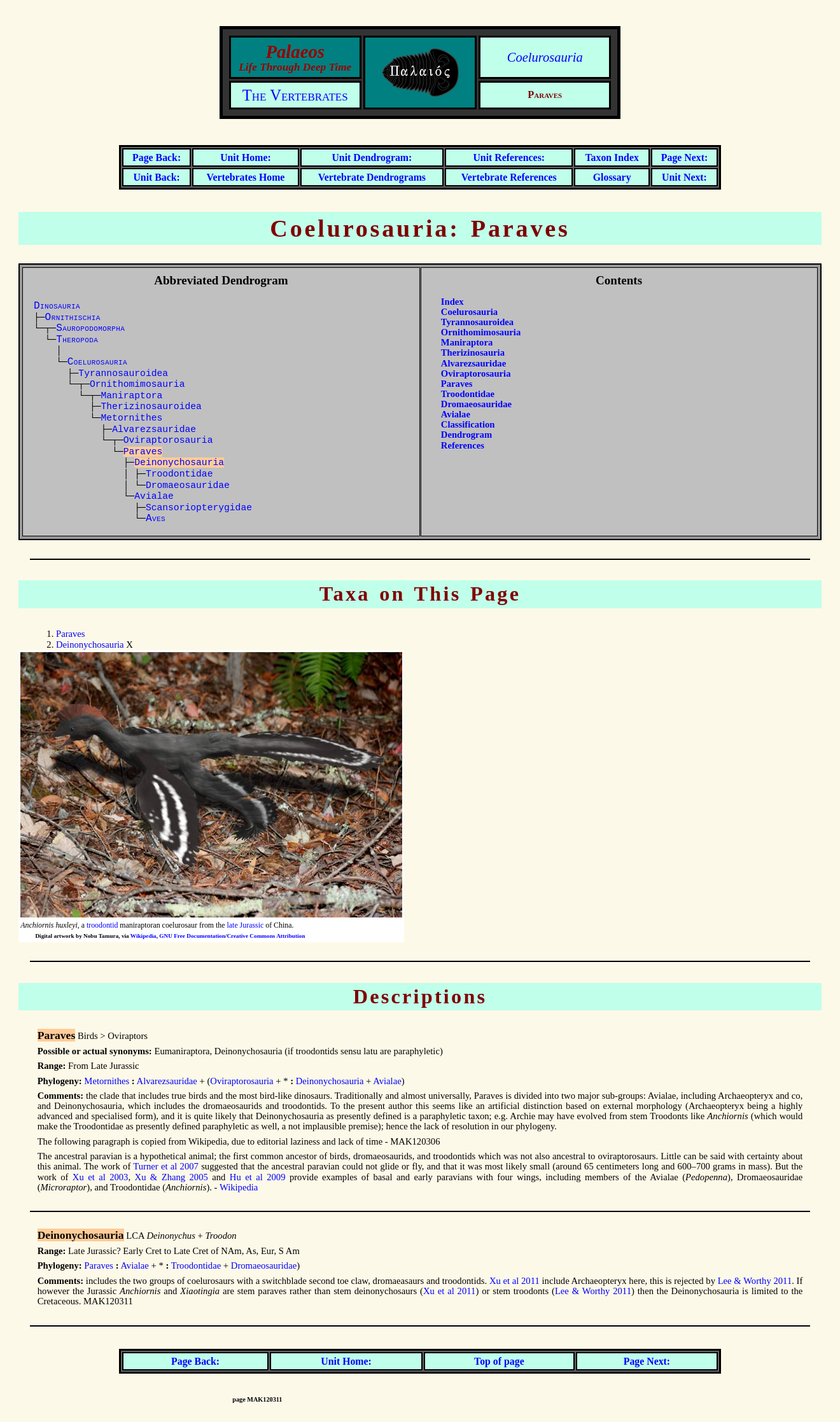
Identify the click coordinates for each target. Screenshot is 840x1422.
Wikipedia (143, 936)
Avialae (154, 496)
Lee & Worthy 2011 (755, 1281)
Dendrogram (466, 434)
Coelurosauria (545, 57)
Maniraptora (132, 396)
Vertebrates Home (245, 177)
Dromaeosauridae (188, 485)
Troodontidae (179, 474)
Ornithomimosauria (137, 384)
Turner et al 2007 (166, 1166)
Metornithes (132, 418)
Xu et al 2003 (101, 1177)
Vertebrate (372, 177)
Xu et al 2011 (514, 1281)
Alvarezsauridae (154, 429)
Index (452, 301)
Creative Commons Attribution (266, 936)
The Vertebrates (295, 95)
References (462, 445)
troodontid (102, 925)
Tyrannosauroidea (123, 373)
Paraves (457, 384)
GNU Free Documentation (192, 936)
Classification (468, 424)
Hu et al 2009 (258, 1177)
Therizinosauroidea (151, 406)
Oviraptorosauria (168, 440)
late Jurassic (245, 925)
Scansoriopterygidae (199, 508)
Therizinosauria (473, 352)
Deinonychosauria (90, 644)
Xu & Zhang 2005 (171, 1177)
